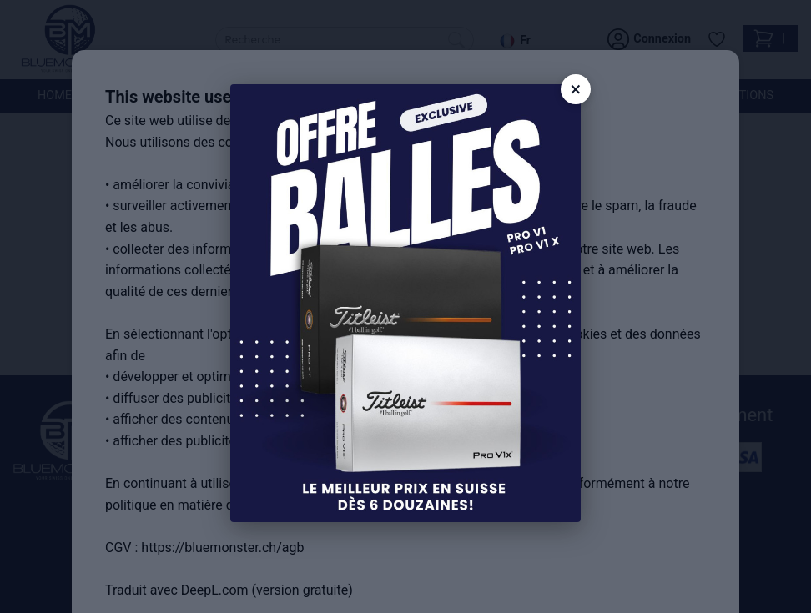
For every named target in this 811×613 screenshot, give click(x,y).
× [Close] (576, 89)
